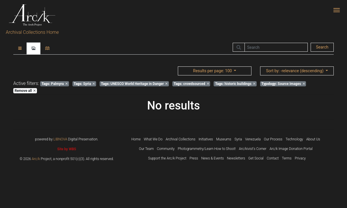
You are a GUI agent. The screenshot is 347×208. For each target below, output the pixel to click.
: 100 (213, 70)
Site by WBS (66, 149)
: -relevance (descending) (295, 70)
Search (322, 47)
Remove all (25, 91)
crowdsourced (191, 84)
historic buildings (235, 84)
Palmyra (55, 84)
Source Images (283, 84)
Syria (84, 84)
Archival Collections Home (32, 32)
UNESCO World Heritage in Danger (134, 84)
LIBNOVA (60, 139)
